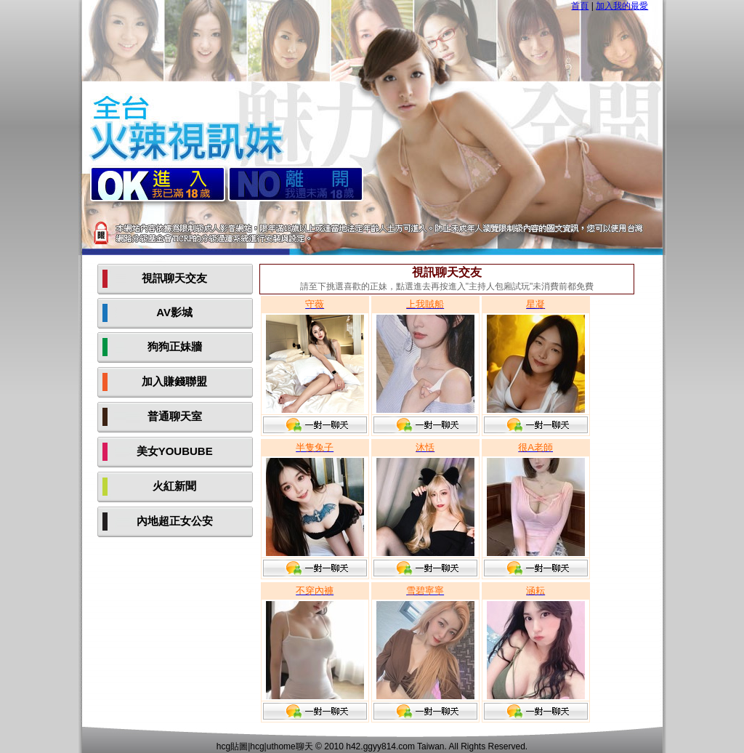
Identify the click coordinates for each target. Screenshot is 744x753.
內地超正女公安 (175, 521)
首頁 (580, 6)
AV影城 (174, 312)
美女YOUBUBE (175, 451)
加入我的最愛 (622, 6)
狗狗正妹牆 (174, 346)
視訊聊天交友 (174, 278)
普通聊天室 (174, 416)
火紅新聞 (174, 486)
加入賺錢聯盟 (174, 381)
